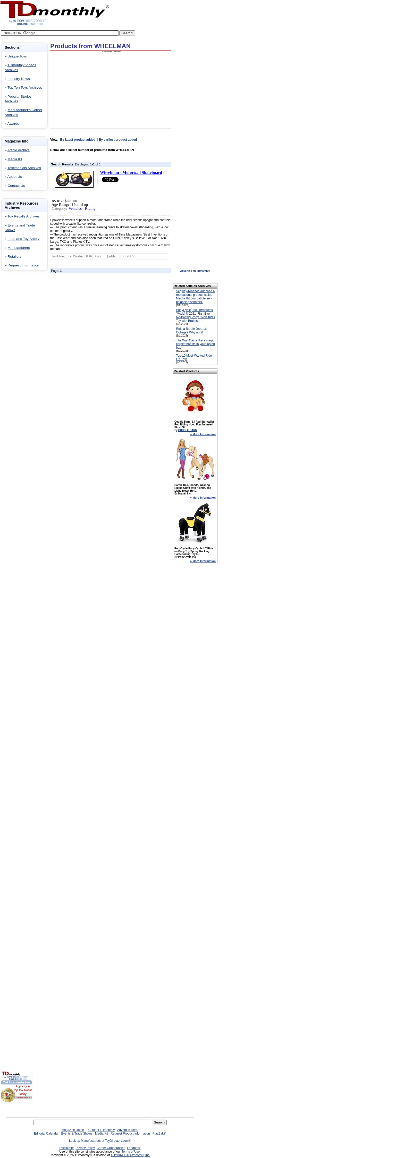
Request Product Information (130, 1133)
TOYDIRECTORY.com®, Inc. (130, 1155)
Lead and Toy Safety (23, 239)
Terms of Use (131, 1151)
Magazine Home (73, 1130)
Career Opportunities (111, 1148)
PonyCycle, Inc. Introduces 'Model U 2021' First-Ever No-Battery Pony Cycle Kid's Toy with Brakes (195, 315)
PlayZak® (159, 1133)
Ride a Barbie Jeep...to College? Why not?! (191, 330)
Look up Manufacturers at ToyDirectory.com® (100, 1141)
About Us (14, 177)
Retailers (14, 256)
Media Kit (14, 159)
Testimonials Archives (24, 168)
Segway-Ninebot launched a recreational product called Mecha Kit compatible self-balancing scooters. (195, 296)
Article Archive (18, 150)
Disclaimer (67, 1148)
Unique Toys (17, 56)
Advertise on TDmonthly (195, 271)
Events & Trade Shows (76, 1133)
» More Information (203, 434)
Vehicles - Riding (82, 208)
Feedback (134, 1148)
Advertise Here (127, 1130)
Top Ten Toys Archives (24, 87)
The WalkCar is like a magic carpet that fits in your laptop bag (195, 344)
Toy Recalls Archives (23, 216)
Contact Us (16, 186)
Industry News (18, 79)
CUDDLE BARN (187, 430)
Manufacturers (18, 248)
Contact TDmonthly (101, 1130)
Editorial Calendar (46, 1133)
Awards (13, 123)
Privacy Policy (85, 1148)
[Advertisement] (16, 357)
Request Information (23, 265)
